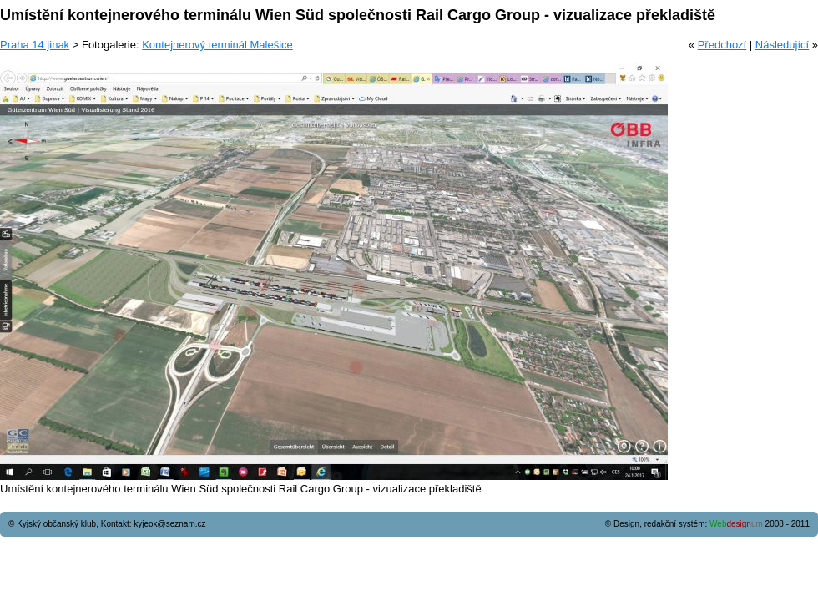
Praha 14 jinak (34, 44)
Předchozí (722, 44)
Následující (782, 44)
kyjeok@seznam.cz (169, 523)
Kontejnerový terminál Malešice (217, 44)
